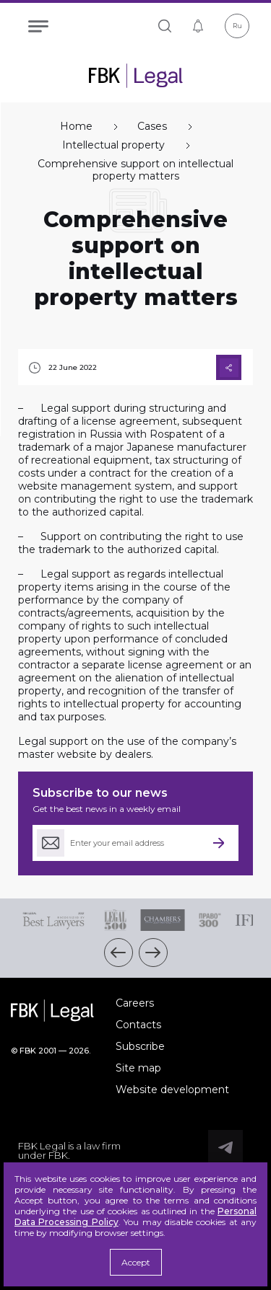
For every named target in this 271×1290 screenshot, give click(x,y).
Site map (138, 1067)
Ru (237, 26)
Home (76, 126)
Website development (172, 1089)
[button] (118, 952)
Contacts (138, 1024)
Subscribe (140, 1046)
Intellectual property (113, 145)
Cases (152, 126)
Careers (135, 1003)
